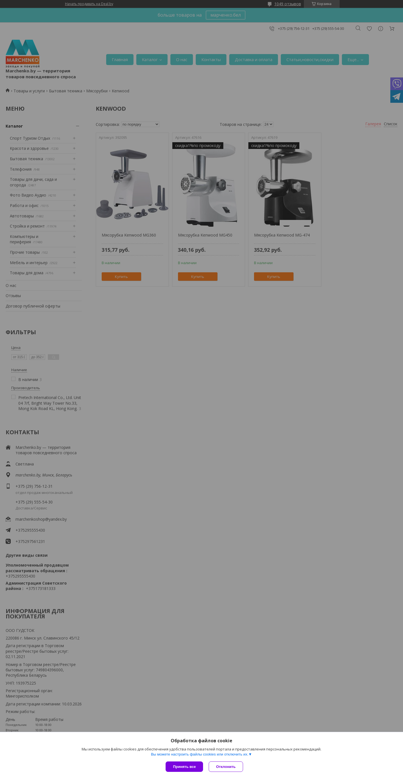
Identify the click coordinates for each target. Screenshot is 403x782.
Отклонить (225, 767)
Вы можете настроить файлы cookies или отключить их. (199, 754)
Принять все (184, 767)
